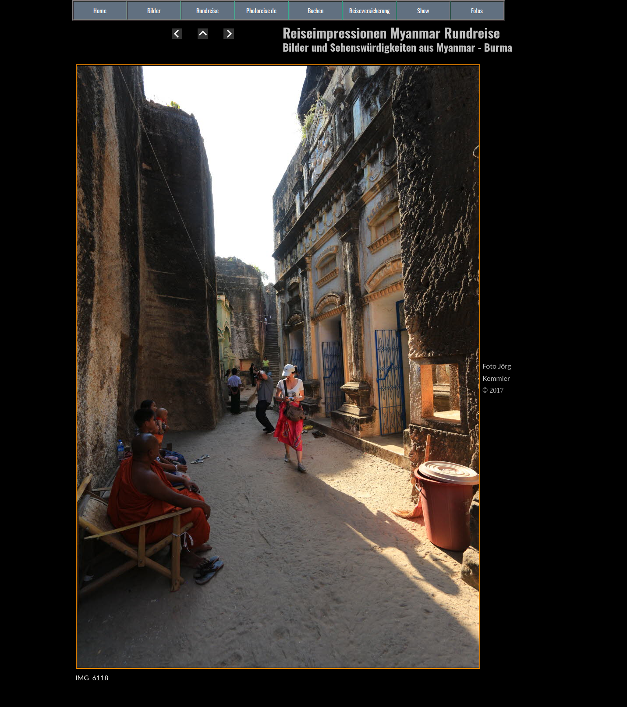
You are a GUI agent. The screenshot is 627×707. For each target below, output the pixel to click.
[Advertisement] (35, 185)
